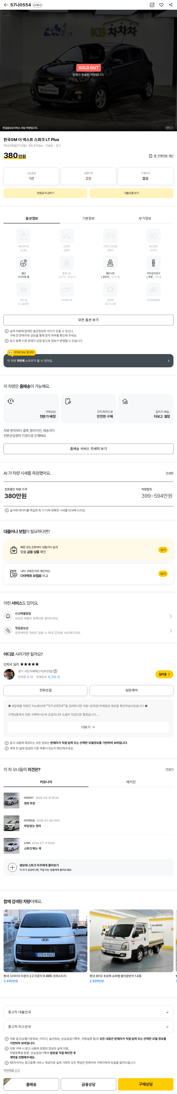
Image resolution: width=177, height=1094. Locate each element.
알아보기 (88, 550)
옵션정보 (32, 218)
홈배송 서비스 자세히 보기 (88, 449)
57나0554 (26, 5)
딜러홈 (163, 674)
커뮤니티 (46, 782)
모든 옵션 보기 (88, 320)
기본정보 (88, 218)
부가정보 (145, 218)
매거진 (131, 782)
